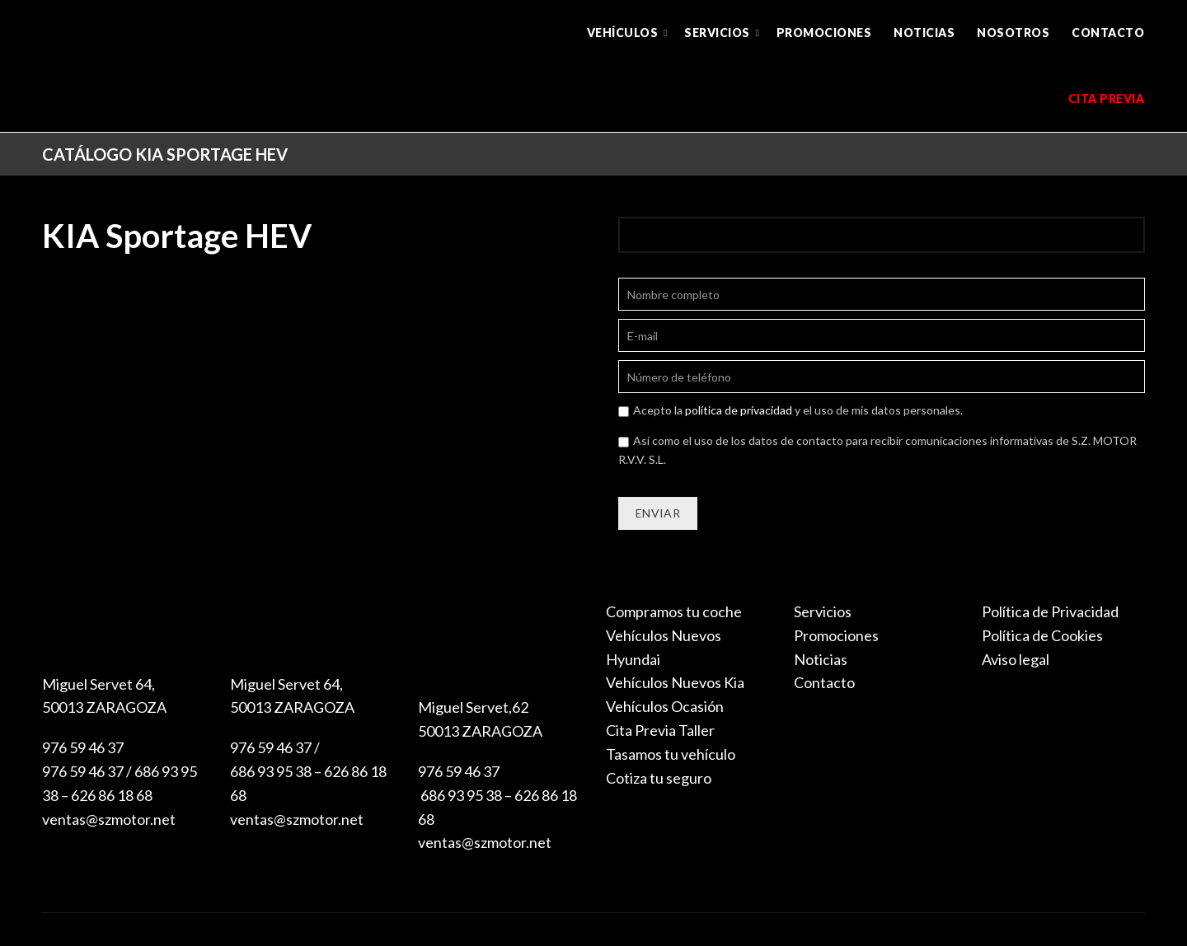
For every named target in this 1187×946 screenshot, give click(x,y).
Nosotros (1013, 33)
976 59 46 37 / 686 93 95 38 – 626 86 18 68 (308, 771)
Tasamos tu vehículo (670, 754)
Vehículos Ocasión (665, 706)
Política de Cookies (1042, 635)
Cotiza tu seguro (658, 778)
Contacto (1108, 33)
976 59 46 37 (83, 747)
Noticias (924, 33)
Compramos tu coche (674, 611)
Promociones (824, 33)
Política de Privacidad (1050, 611)
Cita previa (1106, 98)
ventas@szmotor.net (109, 819)
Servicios (717, 33)
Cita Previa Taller (660, 730)
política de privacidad (738, 410)
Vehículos (623, 33)
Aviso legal (1015, 659)
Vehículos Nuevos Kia (675, 682)
